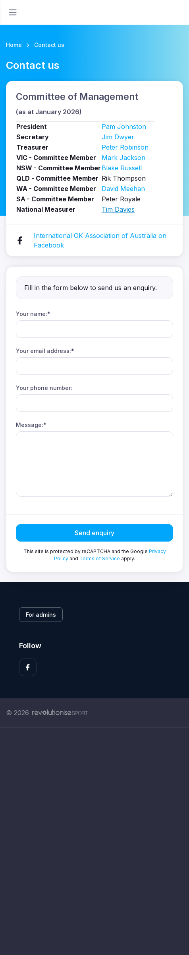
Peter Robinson (125, 147)
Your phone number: (44, 387)
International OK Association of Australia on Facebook (100, 240)
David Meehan (123, 189)
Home (14, 44)
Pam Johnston (124, 127)
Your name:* (33, 313)
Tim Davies (118, 209)
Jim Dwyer (118, 137)
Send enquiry (94, 533)
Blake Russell (122, 168)
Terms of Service (99, 558)
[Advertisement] (94, 841)
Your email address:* (45, 350)
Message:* (31, 424)
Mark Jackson (123, 158)
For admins (41, 614)
